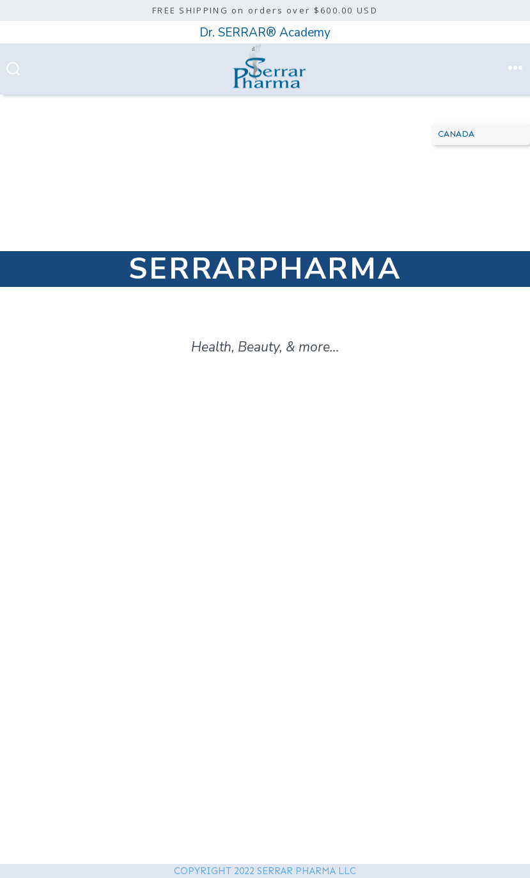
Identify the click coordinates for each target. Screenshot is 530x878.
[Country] (481, 134)
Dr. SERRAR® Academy (265, 32)
